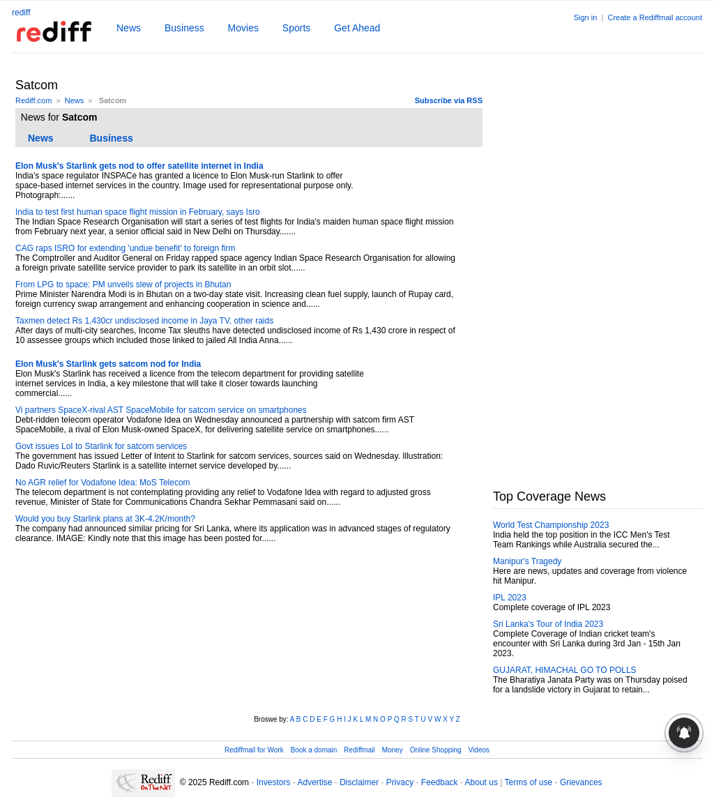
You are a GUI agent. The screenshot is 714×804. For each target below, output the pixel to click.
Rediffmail (359, 750)
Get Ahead (357, 27)
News (128, 27)
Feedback (439, 782)
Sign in (586, 17)
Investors (274, 782)
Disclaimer (359, 782)
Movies (243, 27)
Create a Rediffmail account (654, 17)
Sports (296, 27)
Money (392, 750)
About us (481, 782)
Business (184, 27)
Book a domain (314, 750)
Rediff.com (33, 100)
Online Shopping (436, 750)
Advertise (314, 782)
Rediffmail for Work (254, 750)
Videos (479, 750)
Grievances (581, 782)
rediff (21, 12)
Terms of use (529, 782)
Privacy (399, 782)
